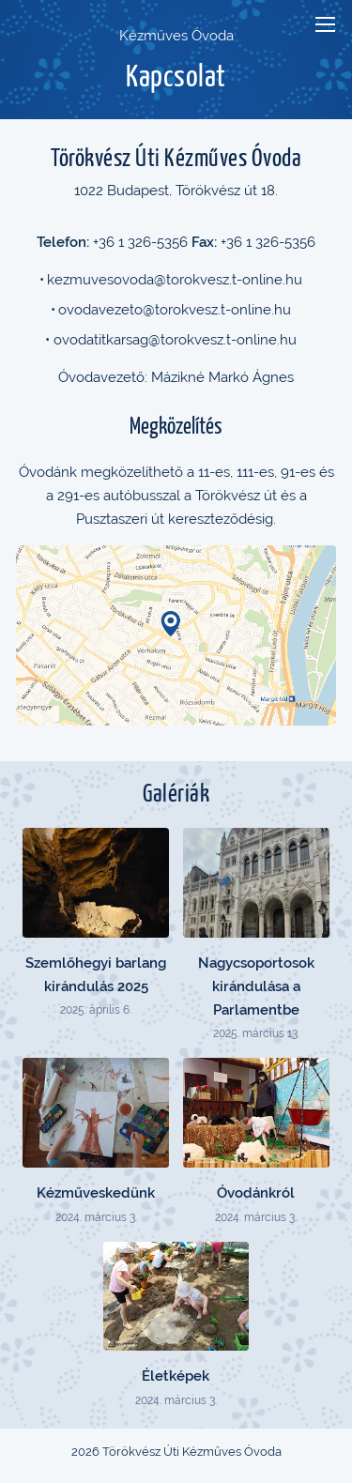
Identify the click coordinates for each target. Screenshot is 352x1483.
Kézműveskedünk (96, 1193)
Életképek (175, 1376)
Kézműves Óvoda (176, 35)
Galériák (176, 794)
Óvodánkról (256, 1193)
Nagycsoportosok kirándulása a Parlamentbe (256, 986)
